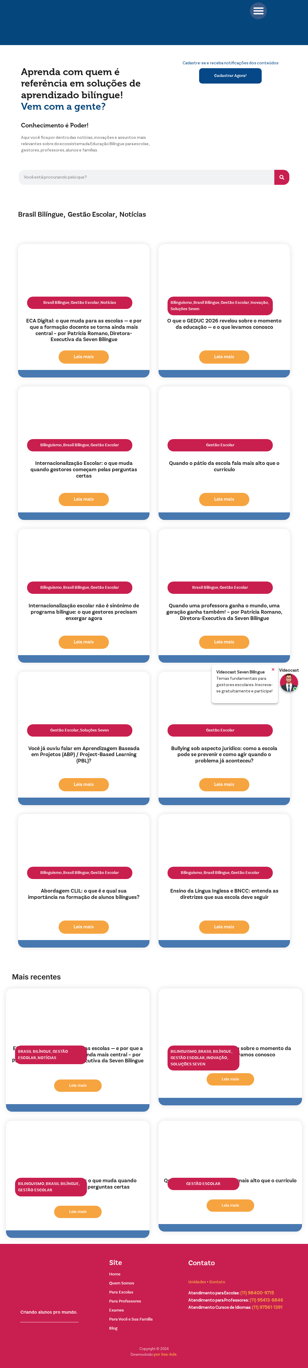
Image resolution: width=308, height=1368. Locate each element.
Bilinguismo (181, 303)
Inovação (259, 303)
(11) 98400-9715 (257, 1293)
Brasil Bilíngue (40, 214)
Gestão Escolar (91, 214)
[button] (258, 10)
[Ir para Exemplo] (289, 683)
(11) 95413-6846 (266, 1300)
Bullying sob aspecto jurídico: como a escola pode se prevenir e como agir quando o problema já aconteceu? (224, 755)
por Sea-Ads (165, 1354)
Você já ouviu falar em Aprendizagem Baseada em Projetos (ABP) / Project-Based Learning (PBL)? (84, 755)
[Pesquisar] (281, 177)
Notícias (132, 214)
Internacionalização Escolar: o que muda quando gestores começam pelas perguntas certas (83, 470)
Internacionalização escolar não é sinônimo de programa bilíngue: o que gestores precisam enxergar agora (84, 612)
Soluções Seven (185, 309)
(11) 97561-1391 (267, 1307)
